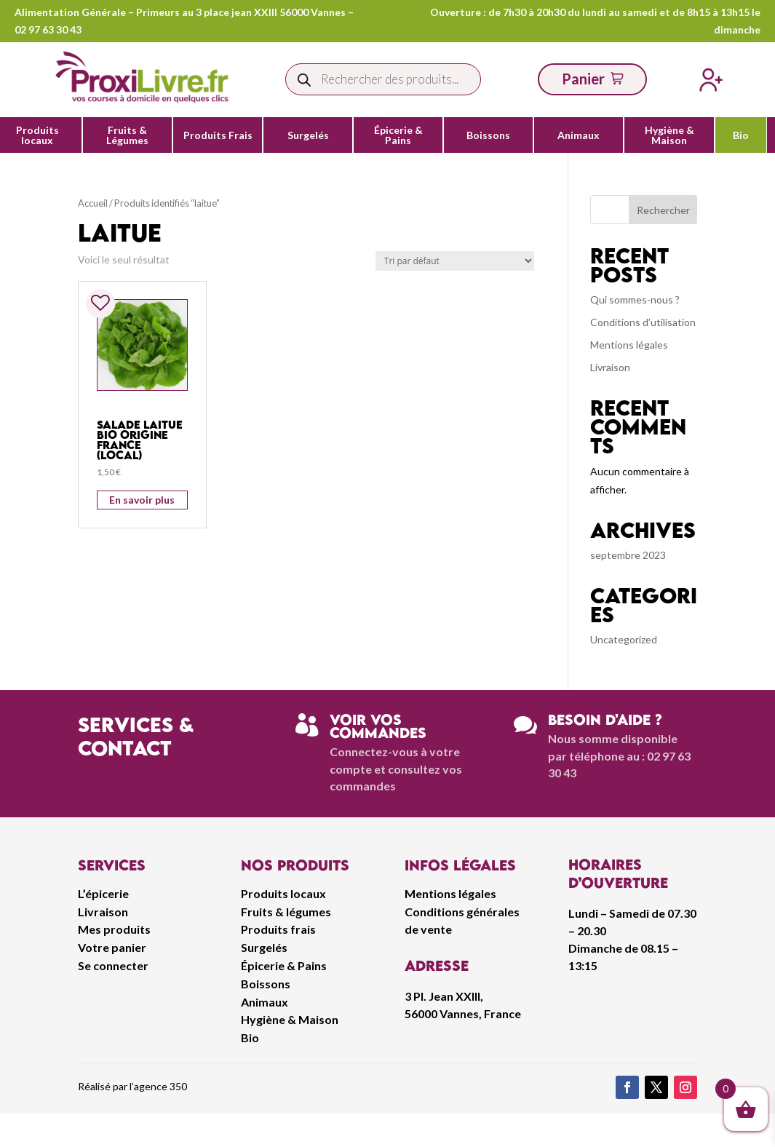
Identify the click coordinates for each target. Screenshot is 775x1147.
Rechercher (663, 210)
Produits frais (278, 929)
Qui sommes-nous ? (635, 299)
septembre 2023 (628, 555)
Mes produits (114, 929)
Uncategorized (623, 639)
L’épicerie (103, 893)
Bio (741, 135)
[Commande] (454, 261)
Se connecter (113, 965)
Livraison (610, 367)
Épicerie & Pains (398, 135)
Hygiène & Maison (669, 135)
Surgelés (308, 135)
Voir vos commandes (378, 726)
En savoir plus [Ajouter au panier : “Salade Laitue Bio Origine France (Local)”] (142, 499)
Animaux (578, 135)
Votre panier (112, 947)
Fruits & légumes (286, 911)
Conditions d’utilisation (643, 322)
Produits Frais (218, 135)
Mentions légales (629, 344)
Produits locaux (37, 135)
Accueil (93, 203)
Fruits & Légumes (127, 135)
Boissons (488, 135)
